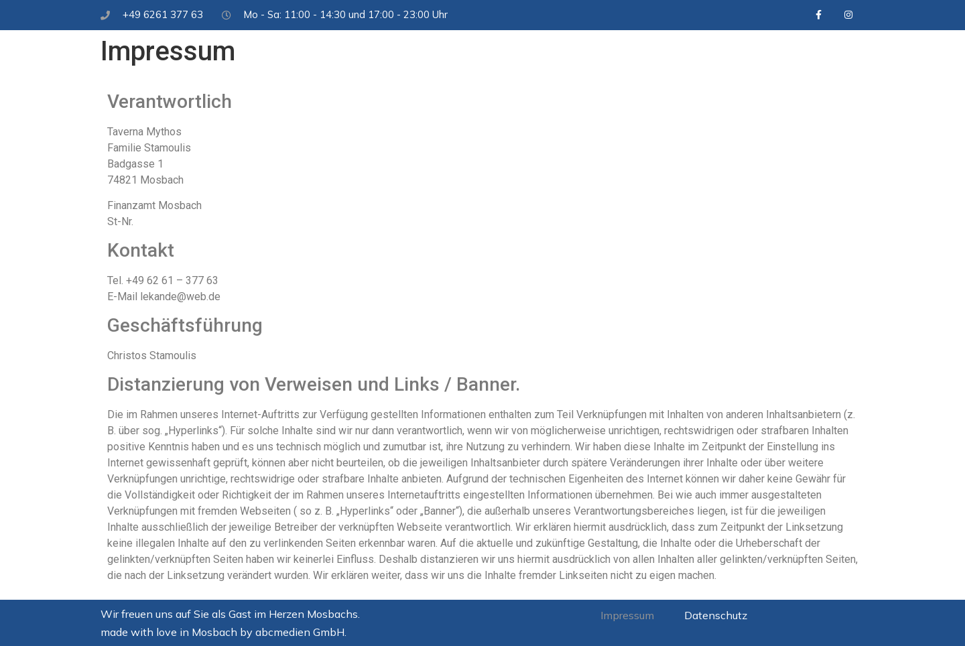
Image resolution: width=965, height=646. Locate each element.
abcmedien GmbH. (300, 632)
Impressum (627, 615)
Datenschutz (715, 615)
